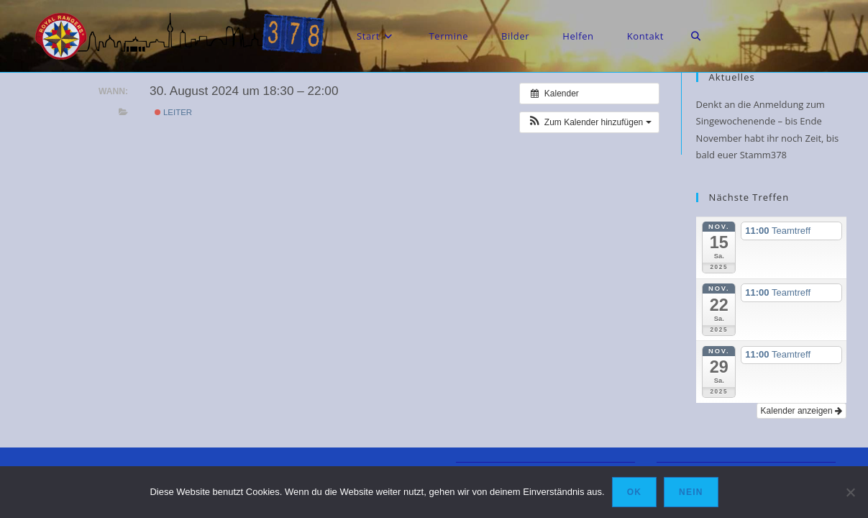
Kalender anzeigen (801, 411)
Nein (691, 492)
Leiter (173, 112)
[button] (589, 122)
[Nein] (850, 492)
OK (634, 492)
